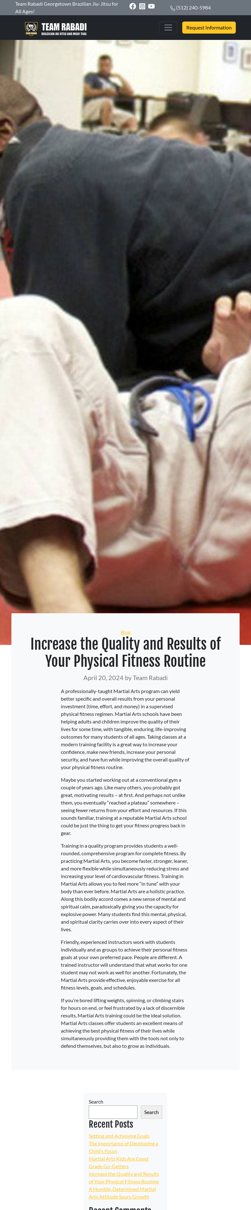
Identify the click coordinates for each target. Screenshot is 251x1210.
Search (96, 1102)
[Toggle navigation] (168, 27)
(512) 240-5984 (193, 7)
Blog (126, 632)
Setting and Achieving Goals (119, 1136)
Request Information (209, 27)
